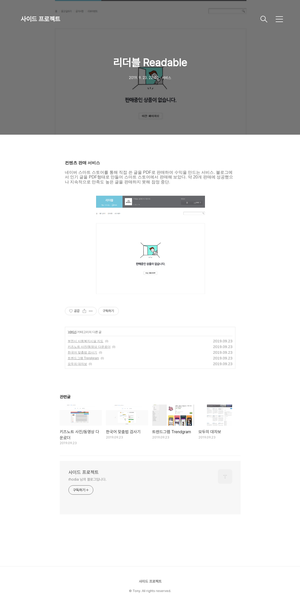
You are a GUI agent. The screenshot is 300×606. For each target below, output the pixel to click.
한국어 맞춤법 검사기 (82, 352)
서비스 (72, 332)
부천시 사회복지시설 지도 (86, 341)
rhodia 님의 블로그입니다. (87, 479)
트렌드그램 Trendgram (83, 358)
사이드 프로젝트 (40, 19)
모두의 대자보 (77, 364)
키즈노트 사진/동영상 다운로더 (89, 347)
